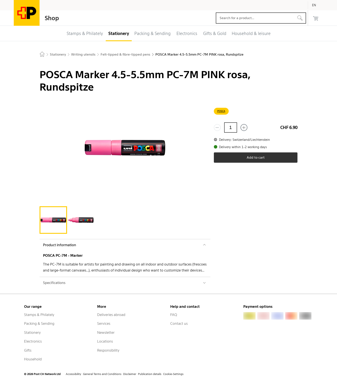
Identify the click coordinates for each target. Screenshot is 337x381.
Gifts (27, 350)
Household (33, 359)
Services (103, 323)
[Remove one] (217, 127)
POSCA (221, 111)
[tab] (53, 220)
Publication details (149, 374)
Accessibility (73, 374)
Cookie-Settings (173, 374)
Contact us (179, 323)
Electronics (33, 341)
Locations (105, 341)
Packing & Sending (39, 323)
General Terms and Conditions (102, 374)
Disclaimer (129, 374)
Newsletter (106, 332)
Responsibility (108, 350)
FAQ (173, 315)
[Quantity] (230, 127)
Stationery (32, 332)
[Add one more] (243, 127)
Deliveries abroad (111, 315)
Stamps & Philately (39, 315)
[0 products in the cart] (315, 18)
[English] (317, 5)
